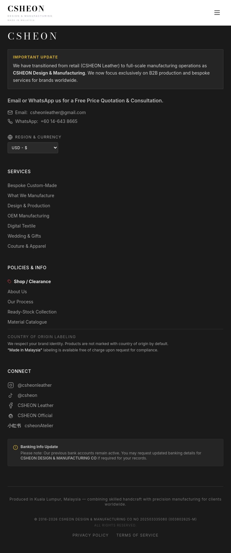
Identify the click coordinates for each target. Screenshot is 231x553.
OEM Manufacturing (28, 215)
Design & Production (29, 205)
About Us (17, 291)
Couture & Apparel (27, 246)
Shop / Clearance (29, 281)
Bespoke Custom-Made (32, 185)
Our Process (20, 301)
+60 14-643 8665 (59, 121)
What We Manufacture (31, 195)
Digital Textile (22, 225)
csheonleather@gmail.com (58, 112)
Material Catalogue (27, 322)
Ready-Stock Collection (32, 311)
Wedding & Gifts (24, 236)
